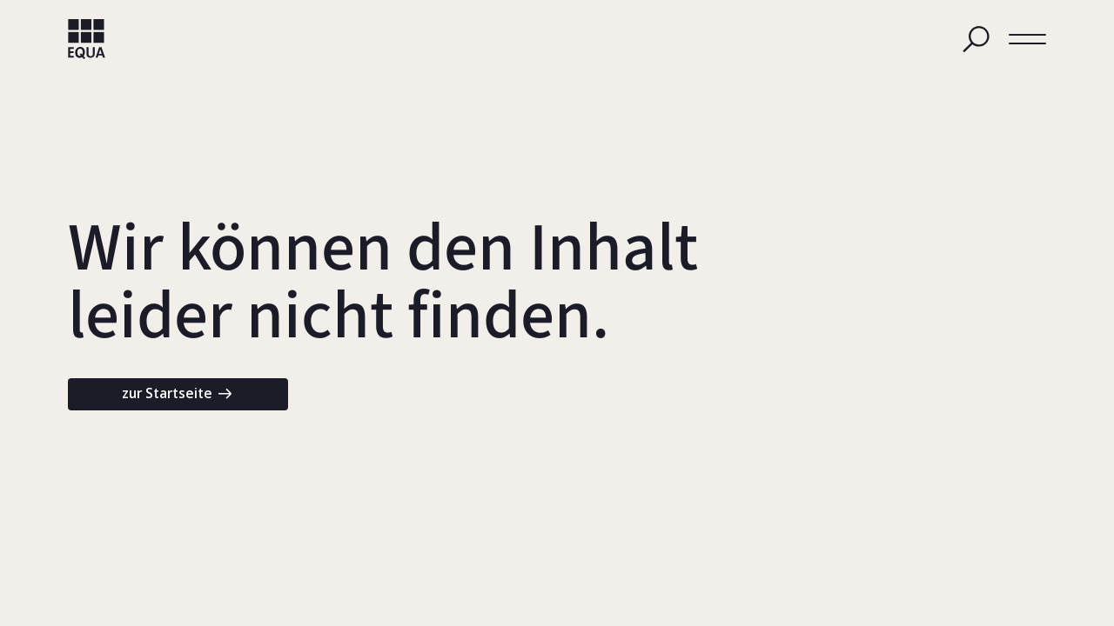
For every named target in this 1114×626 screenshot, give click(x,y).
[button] (1027, 38)
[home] (86, 39)
